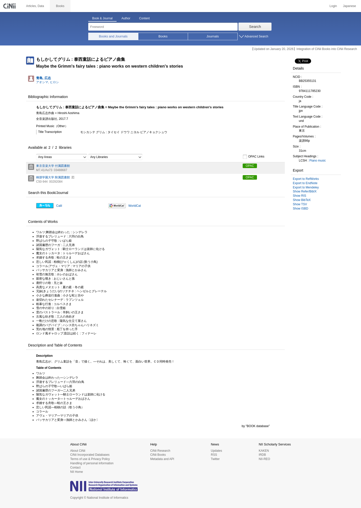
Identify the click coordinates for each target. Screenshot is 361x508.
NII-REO (264, 459)
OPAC (250, 166)
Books (162, 36)
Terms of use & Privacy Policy (90, 459)
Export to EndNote (305, 183)
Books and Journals (113, 36)
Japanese (349, 6)
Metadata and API (162, 459)
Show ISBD (300, 208)
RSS (214, 454)
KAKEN (264, 450)
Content (144, 18)
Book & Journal (102, 18)
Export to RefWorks (306, 179)
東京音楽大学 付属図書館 (53, 166)
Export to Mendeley (306, 187)
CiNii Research (160, 450)
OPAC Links (253, 157)
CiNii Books (158, 454)
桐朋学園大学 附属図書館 (53, 177)
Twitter (215, 459)
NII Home (76, 472)
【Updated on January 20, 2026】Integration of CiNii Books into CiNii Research (304, 49)
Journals (213, 36)
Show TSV (300, 204)
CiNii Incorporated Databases (90, 454)
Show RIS (299, 195)
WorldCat (134, 206)
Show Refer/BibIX (305, 191)
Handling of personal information (92, 463)
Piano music (317, 160)
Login (333, 6)
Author (125, 18)
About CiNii (77, 450)
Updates (216, 450)
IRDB (262, 454)
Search (255, 26)
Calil (59, 206)
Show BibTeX (302, 200)
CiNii (10, 6)
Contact (75, 467)
